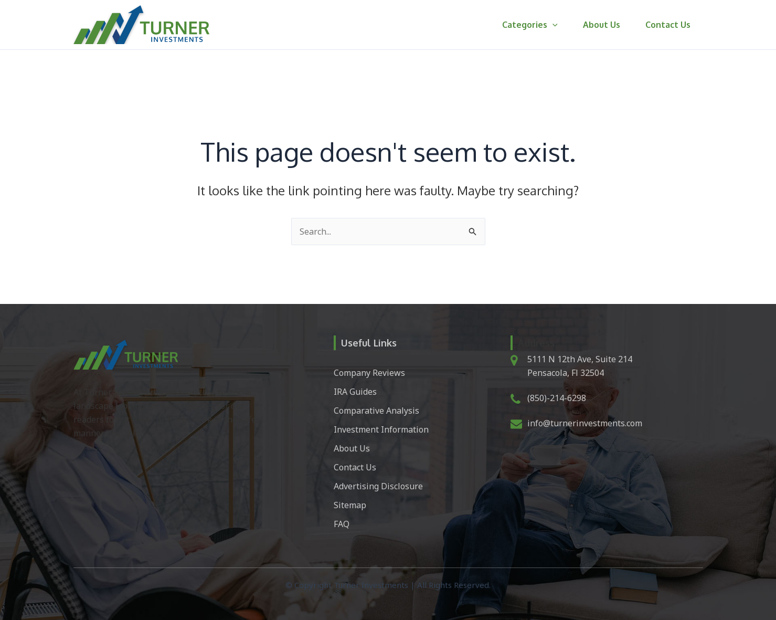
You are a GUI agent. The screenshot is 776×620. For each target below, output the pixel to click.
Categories (530, 25)
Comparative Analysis (376, 410)
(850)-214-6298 (556, 398)
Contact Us (667, 24)
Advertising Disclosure (378, 486)
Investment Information (381, 429)
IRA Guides (355, 391)
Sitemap (350, 505)
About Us (601, 24)
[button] (552, 25)
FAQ (341, 524)
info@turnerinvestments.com (584, 423)
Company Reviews (369, 373)
